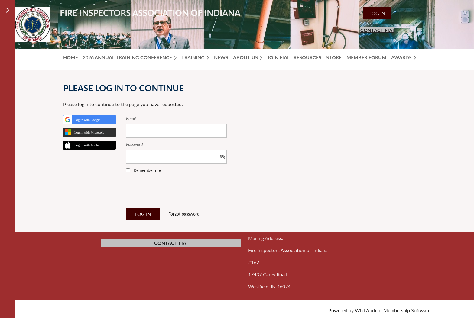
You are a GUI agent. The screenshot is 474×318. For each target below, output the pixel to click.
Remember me (147, 170)
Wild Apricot (368, 310)
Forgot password (184, 213)
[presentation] (172, 192)
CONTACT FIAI (377, 30)
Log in (377, 13)
